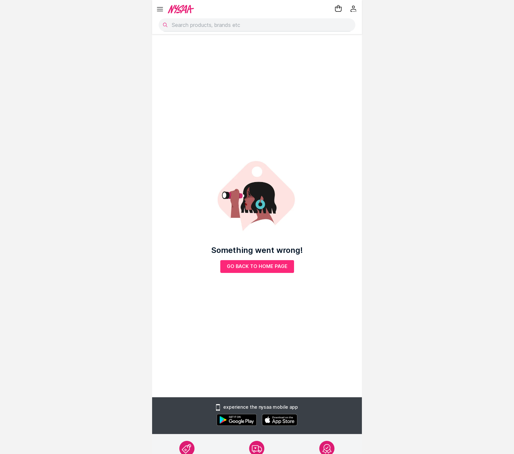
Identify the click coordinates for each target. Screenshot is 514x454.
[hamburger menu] (160, 9)
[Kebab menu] (354, 9)
